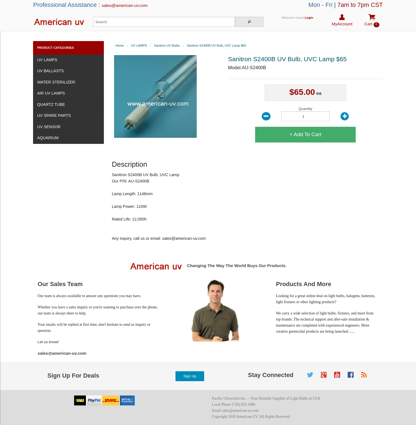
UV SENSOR (49, 127)
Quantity (305, 114)
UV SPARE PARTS (54, 115)
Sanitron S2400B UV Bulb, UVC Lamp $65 (216, 45)
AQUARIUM (48, 138)
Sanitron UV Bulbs (167, 45)
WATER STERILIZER (56, 82)
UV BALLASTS (50, 71)
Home (119, 45)
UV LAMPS (47, 60)
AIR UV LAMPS (51, 93)
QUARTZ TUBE (51, 104)
